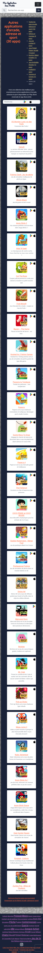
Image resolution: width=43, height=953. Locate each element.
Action (36, 928)
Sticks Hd (21, 592)
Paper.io (21, 407)
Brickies (21, 647)
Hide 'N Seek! (21, 248)
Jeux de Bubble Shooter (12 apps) (34, 65)
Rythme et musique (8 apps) (32, 36)
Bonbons (16, 932)
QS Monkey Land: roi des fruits (21, 123)
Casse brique (37, 916)
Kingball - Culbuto (21, 858)
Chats (5, 935)
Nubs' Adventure (21, 755)
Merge (29, 938)
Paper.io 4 (22, 462)
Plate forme (23, 938)
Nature (11, 932)
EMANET (14, 952)
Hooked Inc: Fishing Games (21, 354)
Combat (4, 919)
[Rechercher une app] (21, 10)
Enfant (18, 935)
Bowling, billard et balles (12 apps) (33, 57)
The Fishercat (21, 488)
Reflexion (17, 941)
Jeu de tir (36, 938)
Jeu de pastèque (12, 919)
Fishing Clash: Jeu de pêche (21, 175)
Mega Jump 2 (21, 727)
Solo (12, 941)
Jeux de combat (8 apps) (32, 43)
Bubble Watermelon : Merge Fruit (21, 542)
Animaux (22, 932)
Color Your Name (8, 947)
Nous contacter (13, 950)
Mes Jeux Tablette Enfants (22, 947)
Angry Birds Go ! (21, 780)
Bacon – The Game (21, 329)
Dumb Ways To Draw (21, 435)
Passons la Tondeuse (21, 382)
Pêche (12, 922)
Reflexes (38, 932)
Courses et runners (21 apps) (32, 76)
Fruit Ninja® (21, 304)
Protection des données (26, 950)
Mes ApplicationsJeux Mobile (9, 4)
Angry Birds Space (21, 805)
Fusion (18, 922)
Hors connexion (22, 919)
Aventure (31, 926)
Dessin (30, 916)
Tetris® (22, 147)
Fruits (12, 938)
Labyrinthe (7, 929)
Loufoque (5, 932)
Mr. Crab (21, 672)
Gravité (37, 926)
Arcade (28, 932)
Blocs (25, 916)
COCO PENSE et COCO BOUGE (21, 514)
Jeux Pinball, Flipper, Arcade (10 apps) (33, 50)
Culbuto (4, 916)
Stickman (25, 935)
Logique (30, 919)
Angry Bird (37, 919)
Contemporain (29, 922)
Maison (17, 938)
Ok (38, 10)
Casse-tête (7, 938)
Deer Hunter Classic (21, 833)
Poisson (18, 916)
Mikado (22, 929)
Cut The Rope (21, 276)
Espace (28, 928)
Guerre (25, 925)
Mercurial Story (21, 619)
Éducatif (11, 935)
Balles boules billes (26, 941)
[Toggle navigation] (38, 4)
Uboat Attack (21, 200)
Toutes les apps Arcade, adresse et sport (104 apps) (33, 26)
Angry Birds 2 (21, 223)
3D (3, 938)
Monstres (10, 916)
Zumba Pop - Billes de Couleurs (21, 887)
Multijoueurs (37, 935)
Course (33, 932)
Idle (12, 928)
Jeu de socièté (12, 926)
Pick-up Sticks (21, 702)
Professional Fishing (21, 566)
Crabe (31, 935)
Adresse (17, 929)
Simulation (5, 922)
